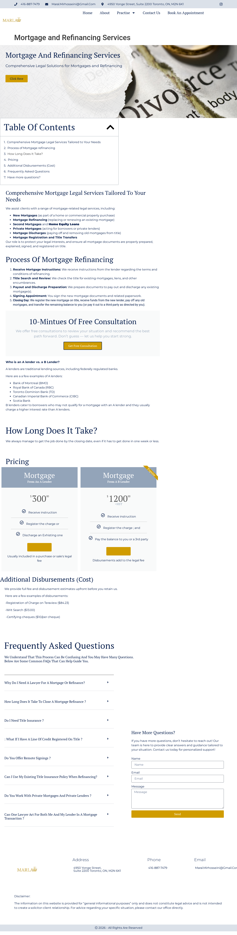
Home (87, 12)
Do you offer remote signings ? (27, 758)
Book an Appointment (186, 12)
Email (135, 772)
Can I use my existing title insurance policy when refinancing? (50, 776)
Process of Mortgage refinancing (31, 148)
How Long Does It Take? (25, 154)
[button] (110, 127)
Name (135, 758)
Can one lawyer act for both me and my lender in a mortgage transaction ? (50, 816)
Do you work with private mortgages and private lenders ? (47, 795)
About (105, 12)
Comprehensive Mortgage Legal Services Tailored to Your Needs (54, 142)
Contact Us (151, 12)
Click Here (39, 547)
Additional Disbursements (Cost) (31, 165)
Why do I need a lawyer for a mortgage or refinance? (44, 683)
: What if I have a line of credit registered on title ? (43, 739)
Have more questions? (23, 177)
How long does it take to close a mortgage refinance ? (45, 701)
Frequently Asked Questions (29, 171)
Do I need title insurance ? (24, 720)
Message (137, 786)
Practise (126, 12)
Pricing (13, 159)
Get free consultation (82, 346)
